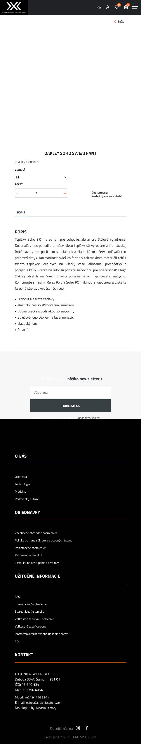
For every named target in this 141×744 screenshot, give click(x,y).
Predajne (20, 492)
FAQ (17, 597)
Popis (21, 212)
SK (99, 7)
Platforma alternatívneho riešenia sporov (41, 634)
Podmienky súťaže (27, 499)
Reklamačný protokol (28, 555)
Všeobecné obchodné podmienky (36, 533)
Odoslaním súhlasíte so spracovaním (65, 417)
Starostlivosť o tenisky (29, 612)
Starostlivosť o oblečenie (31, 604)
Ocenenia (21, 477)
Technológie (22, 484)
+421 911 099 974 (36, 697)
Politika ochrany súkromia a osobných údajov (43, 540)
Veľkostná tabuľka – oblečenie (34, 619)
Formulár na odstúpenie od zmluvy (37, 563)
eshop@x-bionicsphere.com (44, 703)
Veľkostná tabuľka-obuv (30, 626)
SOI (17, 641)
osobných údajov (89, 417)
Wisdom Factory (45, 708)
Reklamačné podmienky (30, 548)
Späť (121, 21)
